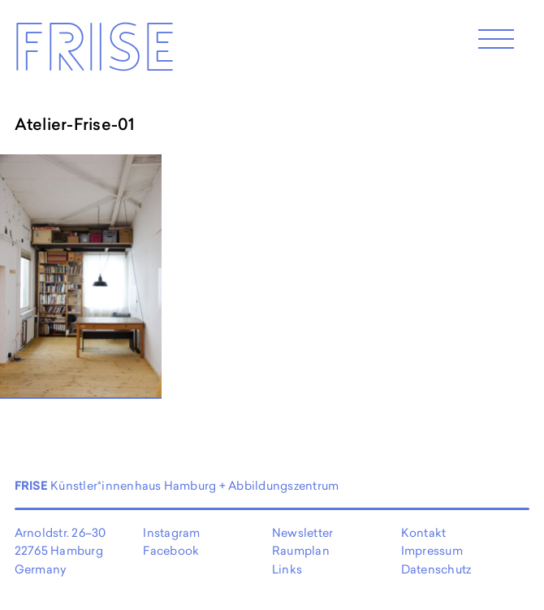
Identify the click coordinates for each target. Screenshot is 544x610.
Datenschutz (436, 569)
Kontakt (424, 532)
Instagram (171, 532)
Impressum (432, 550)
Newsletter (302, 532)
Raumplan (301, 550)
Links (287, 569)
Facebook (171, 550)
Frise (93, 53)
